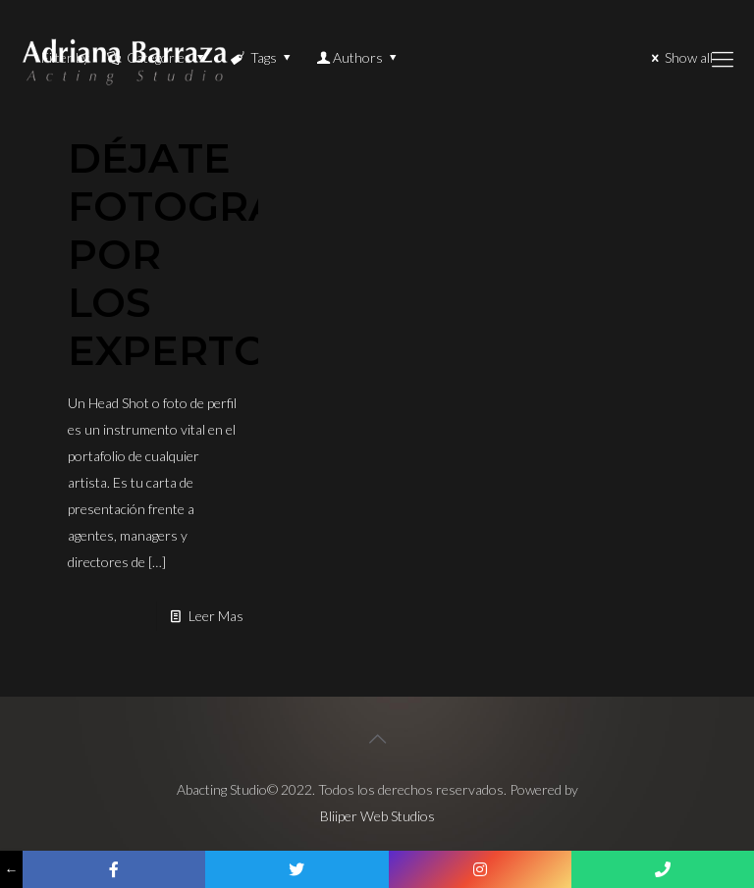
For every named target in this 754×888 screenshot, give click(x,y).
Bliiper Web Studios (377, 816)
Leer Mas (215, 615)
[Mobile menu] (722, 59)
